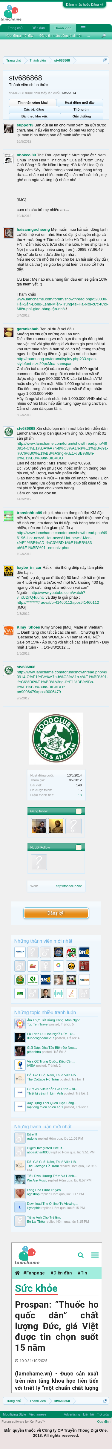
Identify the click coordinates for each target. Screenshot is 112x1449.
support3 (25, 125)
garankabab (28, 329)
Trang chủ (15, 28)
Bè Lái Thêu (36, 1221)
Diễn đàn (38, 28)
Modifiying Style (14, 1414)
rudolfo (32, 1138)
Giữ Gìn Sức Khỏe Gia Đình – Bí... (52, 1089)
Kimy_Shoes (28, 627)
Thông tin (80, 109)
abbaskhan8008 (38, 1152)
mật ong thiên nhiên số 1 (45, 1107)
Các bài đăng (34, 109)
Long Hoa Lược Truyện (44, 1190)
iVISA (31, 1065)
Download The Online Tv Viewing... (52, 1203)
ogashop (33, 1194)
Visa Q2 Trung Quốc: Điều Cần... (51, 1061)
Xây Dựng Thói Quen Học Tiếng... (52, 1103)
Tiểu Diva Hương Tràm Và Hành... (52, 1176)
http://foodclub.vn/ (69, 886)
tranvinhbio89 (29, 512)
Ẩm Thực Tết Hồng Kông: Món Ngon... (55, 1020)
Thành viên (62, 28)
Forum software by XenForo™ (23, 1421)
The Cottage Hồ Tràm (43, 1079)
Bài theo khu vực (35, 116)
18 (80, 795)
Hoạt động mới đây (79, 102)
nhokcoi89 (26, 155)
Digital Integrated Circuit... (46, 1148)
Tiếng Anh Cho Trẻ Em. (44, 1217)
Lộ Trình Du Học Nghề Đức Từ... (51, 1034)
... (88, 35)
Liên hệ (88, 1414)
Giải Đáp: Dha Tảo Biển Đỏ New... (52, 1047)
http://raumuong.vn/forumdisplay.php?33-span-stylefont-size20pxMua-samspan (57, 361)
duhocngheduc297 (40, 1038)
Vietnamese (37, 1414)
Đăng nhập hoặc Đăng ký (84, 4)
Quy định (104, 1421)
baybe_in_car (29, 567)
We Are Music (37, 1180)
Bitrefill (32, 1134)
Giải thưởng (82, 116)
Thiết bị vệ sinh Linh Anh (45, 1093)
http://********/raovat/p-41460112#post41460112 (58, 602)
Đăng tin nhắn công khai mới (60, 35)
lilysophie (34, 1208)
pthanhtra (34, 1052)
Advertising (72, 1414)
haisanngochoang (33, 229)
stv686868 (26, 428)
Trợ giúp (103, 1414)
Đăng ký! (56, 913)
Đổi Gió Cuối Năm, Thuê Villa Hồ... (53, 1075)
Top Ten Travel (37, 1024)
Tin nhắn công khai (32, 102)
